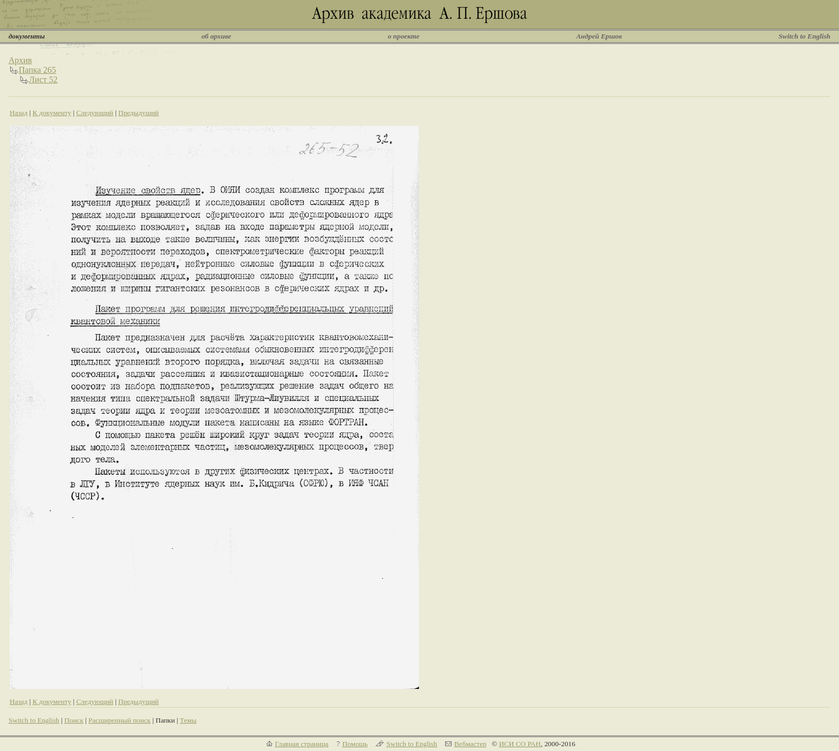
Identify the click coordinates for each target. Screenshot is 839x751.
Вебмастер (470, 744)
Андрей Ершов (599, 36)
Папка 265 (37, 69)
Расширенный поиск (119, 720)
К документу (52, 113)
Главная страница (302, 744)
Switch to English (804, 36)
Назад (19, 113)
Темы (188, 720)
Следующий (94, 113)
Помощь (355, 744)
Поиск (73, 720)
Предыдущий (138, 113)
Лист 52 (43, 79)
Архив (20, 60)
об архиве (216, 36)
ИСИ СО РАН (519, 744)
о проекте (404, 36)
